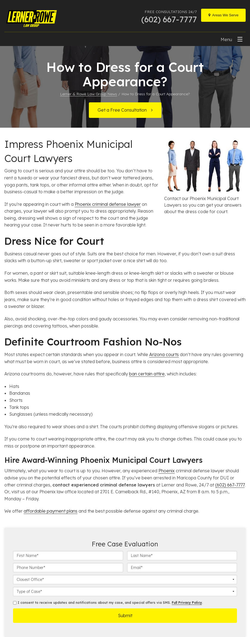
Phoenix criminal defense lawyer (108, 204)
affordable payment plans (50, 511)
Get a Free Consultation (122, 110)
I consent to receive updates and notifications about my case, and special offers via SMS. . (108, 603)
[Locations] (223, 15)
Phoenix (166, 470)
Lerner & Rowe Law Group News (88, 93)
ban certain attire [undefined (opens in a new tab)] (147, 373)
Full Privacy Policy (187, 603)
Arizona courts (164, 354)
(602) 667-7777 (230, 485)
